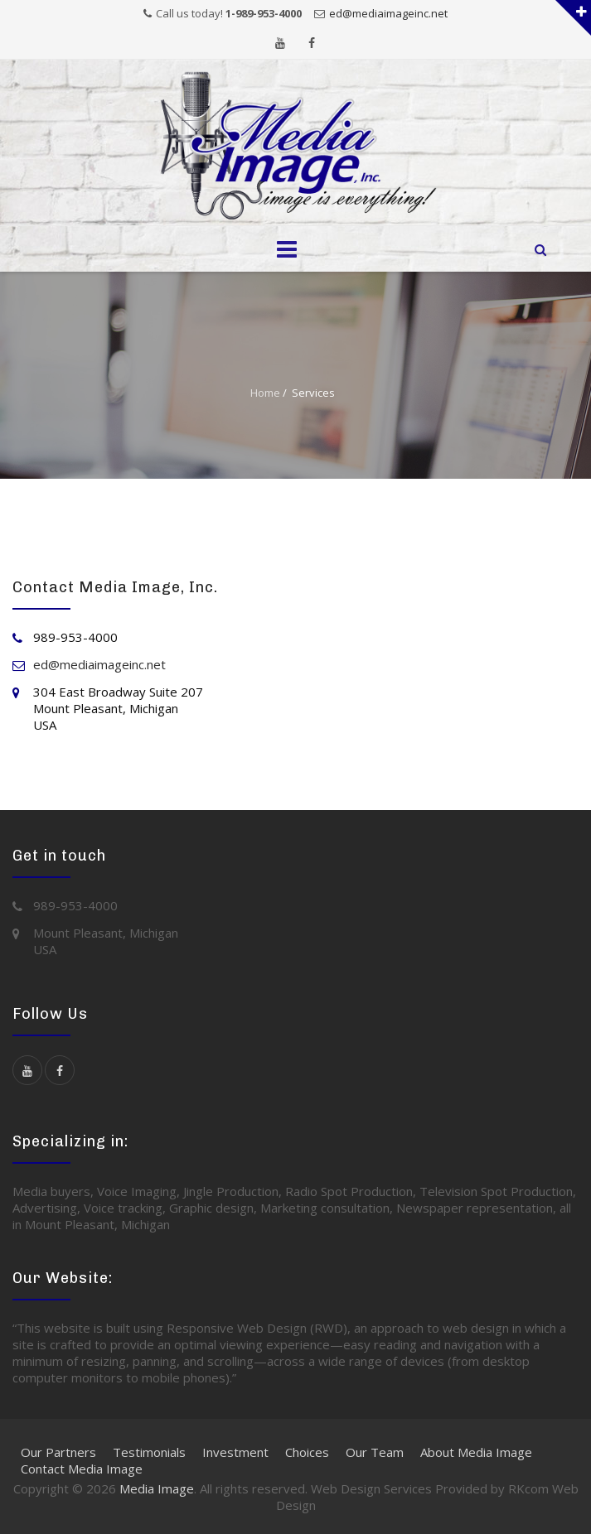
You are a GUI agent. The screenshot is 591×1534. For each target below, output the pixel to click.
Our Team (375, 1452)
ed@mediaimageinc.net (388, 13)
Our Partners (58, 1452)
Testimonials (149, 1452)
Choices (307, 1452)
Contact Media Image (82, 1468)
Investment (235, 1452)
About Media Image (476, 1452)
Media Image (156, 1488)
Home (265, 392)
